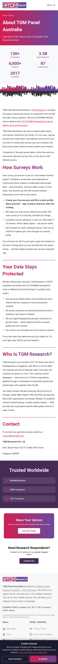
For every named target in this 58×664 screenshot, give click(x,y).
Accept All (43, 659)
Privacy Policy (39, 628)
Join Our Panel (29, 531)
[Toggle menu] (51, 5)
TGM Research (38, 110)
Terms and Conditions (43, 634)
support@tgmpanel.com (13, 436)
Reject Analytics (15, 659)
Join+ (8, 634)
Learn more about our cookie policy (33, 652)
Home (5, 15)
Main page (11, 628)
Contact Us (29, 561)
